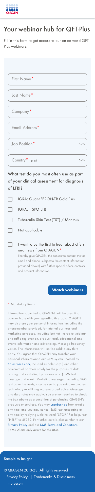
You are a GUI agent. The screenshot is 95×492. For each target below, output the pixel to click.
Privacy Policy (18, 425)
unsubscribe (59, 404)
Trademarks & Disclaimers (54, 477)
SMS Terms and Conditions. (59, 425)
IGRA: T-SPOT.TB (32, 210)
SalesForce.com (19, 364)
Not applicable (30, 230)
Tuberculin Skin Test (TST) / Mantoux (48, 220)
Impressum (15, 484)
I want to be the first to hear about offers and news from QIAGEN (52, 247)
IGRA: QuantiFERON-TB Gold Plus (46, 199)
